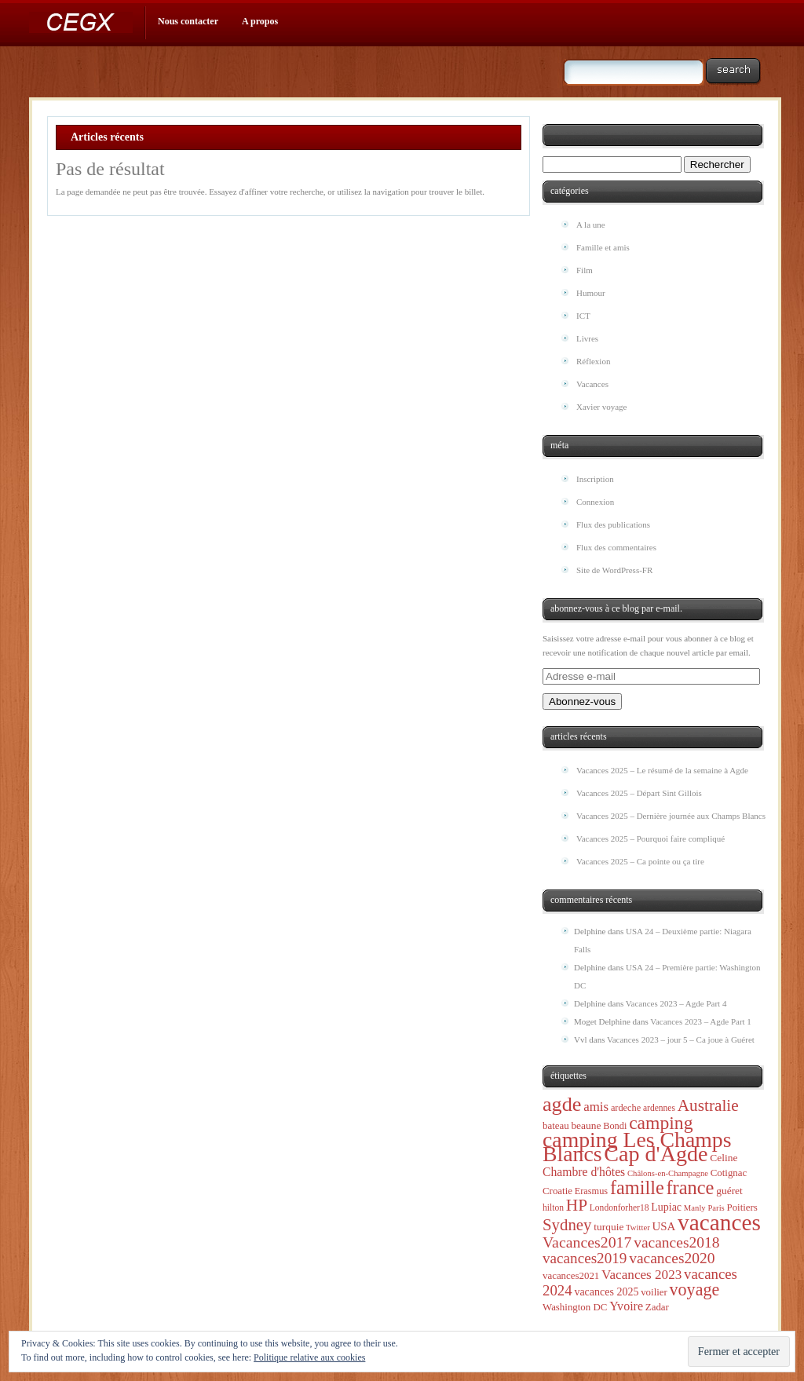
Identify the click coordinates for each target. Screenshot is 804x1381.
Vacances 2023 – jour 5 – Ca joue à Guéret (681, 1039)
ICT (583, 315)
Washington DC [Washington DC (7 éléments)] (575, 1307)
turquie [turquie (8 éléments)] (608, 1227)
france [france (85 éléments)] (690, 1187)
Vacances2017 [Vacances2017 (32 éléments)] (587, 1242)
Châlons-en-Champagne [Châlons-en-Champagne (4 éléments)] (667, 1173)
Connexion (595, 501)
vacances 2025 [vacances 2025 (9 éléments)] (606, 1292)
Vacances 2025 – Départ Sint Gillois (639, 793)
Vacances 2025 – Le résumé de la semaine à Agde (662, 770)
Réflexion (593, 361)
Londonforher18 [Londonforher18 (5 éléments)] (619, 1208)
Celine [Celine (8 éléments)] (723, 1158)
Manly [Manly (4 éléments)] (695, 1208)
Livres (587, 338)
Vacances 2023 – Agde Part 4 (676, 1003)
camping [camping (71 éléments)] (661, 1122)
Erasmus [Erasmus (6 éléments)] (591, 1191)
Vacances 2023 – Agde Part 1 (700, 1021)
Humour (590, 293)
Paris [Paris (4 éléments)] (715, 1208)
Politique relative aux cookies (309, 1357)
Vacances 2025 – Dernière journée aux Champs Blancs (671, 815)
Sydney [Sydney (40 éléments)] (567, 1224)
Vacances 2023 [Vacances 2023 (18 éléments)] (641, 1274)
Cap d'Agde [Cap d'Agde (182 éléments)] (655, 1154)
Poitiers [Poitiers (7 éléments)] (741, 1207)
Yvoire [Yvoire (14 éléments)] (626, 1306)
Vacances (592, 384)
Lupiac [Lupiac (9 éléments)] (666, 1207)
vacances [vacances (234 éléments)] (719, 1222)
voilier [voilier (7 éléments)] (654, 1292)
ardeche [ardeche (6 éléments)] (626, 1107)
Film (584, 270)
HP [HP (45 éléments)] (576, 1205)
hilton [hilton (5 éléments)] (553, 1208)
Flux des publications (613, 524)
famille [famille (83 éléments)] (637, 1187)
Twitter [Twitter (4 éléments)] (638, 1227)
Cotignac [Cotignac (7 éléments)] (729, 1172)
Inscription (595, 479)
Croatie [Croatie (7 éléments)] (557, 1191)
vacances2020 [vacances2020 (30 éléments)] (671, 1258)
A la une (590, 224)
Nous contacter (188, 21)
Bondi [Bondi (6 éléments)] (615, 1125)
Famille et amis (603, 247)
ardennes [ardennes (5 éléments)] (659, 1108)
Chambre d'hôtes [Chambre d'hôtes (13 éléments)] (584, 1171)
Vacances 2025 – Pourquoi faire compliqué (650, 838)
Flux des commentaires (616, 547)
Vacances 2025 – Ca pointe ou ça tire (640, 861)
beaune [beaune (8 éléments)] (586, 1125)
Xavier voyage (601, 406)
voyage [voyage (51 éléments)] (695, 1289)
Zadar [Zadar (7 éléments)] (657, 1307)
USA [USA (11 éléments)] (663, 1226)
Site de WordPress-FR (614, 570)
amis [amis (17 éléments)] (595, 1106)
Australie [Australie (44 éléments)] (708, 1105)
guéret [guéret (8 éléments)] (729, 1191)
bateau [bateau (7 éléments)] (556, 1125)
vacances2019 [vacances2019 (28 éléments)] (585, 1258)
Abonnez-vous (582, 701)
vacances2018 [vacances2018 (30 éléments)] (676, 1242)
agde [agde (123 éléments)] (562, 1104)
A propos (260, 21)
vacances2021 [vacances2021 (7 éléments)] (571, 1275)
